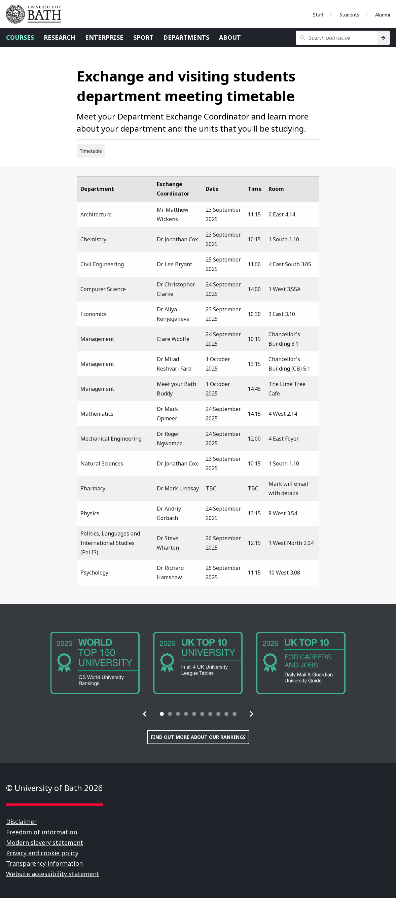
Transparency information (44, 863)
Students (349, 14)
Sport (143, 37)
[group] (95, 663)
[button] (145, 714)
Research (59, 37)
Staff (318, 14)
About (230, 37)
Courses (20, 37)
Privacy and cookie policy (42, 853)
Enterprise (104, 37)
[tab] (162, 714)
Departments (186, 37)
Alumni (382, 14)
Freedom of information (41, 832)
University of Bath (36, 14)
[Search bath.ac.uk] (336, 38)
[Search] (383, 38)
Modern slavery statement (44, 842)
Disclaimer (21, 822)
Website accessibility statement (52, 874)
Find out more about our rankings (198, 737)
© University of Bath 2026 (54, 787)
